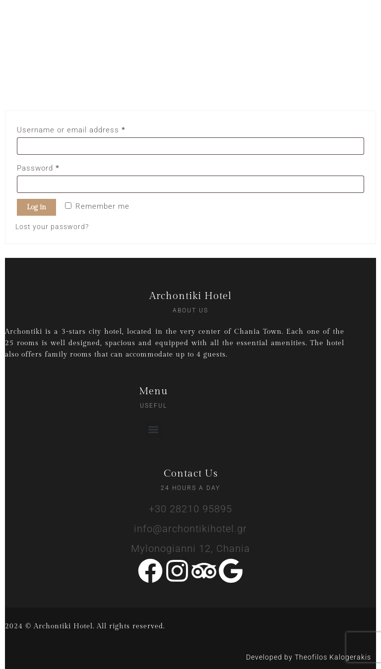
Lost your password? (52, 227)
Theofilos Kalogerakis (333, 657)
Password (54, 167)
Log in (36, 207)
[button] (153, 430)
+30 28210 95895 (190, 509)
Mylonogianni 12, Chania (190, 548)
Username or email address (87, 128)
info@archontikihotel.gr (190, 529)
